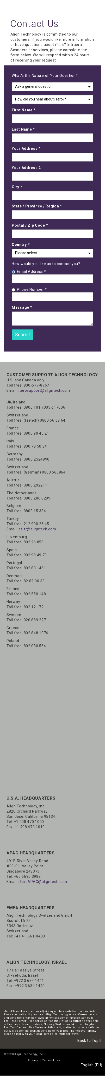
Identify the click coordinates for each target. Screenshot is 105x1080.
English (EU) (91, 1065)
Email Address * (29, 271)
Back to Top (89, 1040)
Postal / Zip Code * (30, 225)
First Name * (23, 110)
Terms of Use (51, 1060)
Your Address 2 (26, 168)
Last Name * (23, 129)
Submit (22, 334)
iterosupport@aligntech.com (44, 390)
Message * (22, 307)
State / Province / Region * (37, 206)
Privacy (33, 1060)
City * (17, 187)
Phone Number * (29, 289)
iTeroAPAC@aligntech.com (42, 882)
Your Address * (26, 148)
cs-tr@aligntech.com (37, 529)
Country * (21, 244)
